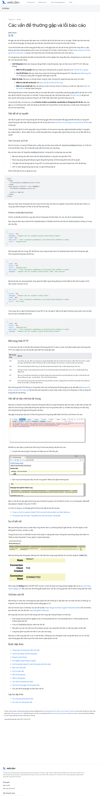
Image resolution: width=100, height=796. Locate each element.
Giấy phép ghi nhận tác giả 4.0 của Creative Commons (59, 711)
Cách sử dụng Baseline (58, 2)
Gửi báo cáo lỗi (75, 95)
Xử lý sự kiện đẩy (18, 671)
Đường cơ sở (42, 2)
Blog (70, 2)
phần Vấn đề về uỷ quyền (79, 70)
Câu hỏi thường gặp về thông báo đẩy (26, 685)
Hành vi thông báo (18, 678)
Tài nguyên (30, 2)
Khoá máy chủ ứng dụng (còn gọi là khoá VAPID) (71, 122)
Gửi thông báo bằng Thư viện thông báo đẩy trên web (31, 664)
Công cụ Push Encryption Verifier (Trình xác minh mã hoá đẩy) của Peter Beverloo (41, 512)
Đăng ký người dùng (19, 657)
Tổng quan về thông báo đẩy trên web (26, 650)
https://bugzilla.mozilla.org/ (39, 610)
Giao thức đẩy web (19, 668)
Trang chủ (11, 19)
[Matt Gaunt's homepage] (12, 36)
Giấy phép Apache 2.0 (17, 713)
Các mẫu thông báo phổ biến (22, 682)
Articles (5, 8)
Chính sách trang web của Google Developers (64, 713)
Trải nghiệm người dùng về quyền (24, 661)
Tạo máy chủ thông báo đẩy (22, 702)
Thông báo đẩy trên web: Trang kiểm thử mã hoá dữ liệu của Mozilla (36, 516)
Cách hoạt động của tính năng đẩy (24, 654)
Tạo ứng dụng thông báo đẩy (22, 699)
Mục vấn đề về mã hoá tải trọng (51, 83)
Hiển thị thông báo (18, 675)
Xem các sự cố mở (9, 788)
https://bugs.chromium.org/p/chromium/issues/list (62, 608)
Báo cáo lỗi (6, 785)
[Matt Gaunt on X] (9, 36)
